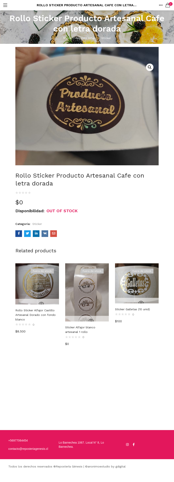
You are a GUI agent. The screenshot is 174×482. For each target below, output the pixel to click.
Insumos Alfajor (86, 38)
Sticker (106, 38)
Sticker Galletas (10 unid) (132, 309)
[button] (168, 5)
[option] (37, 339)
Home (67, 38)
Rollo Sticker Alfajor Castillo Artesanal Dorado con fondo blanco (35, 315)
